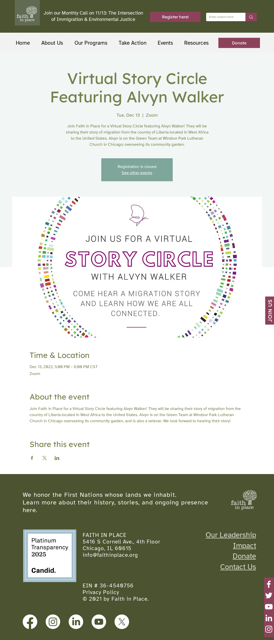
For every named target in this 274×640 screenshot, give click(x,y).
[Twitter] (268, 595)
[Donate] (239, 43)
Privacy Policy (101, 592)
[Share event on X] (44, 458)
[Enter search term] (222, 17)
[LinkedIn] (268, 618)
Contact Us (238, 566)
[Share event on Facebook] (32, 458)
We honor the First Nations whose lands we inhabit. (100, 495)
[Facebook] (268, 584)
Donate (244, 556)
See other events (137, 172)
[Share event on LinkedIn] (57, 458)
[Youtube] (99, 621)
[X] (122, 621)
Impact (244, 545)
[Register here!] (175, 17)
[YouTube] (268, 606)
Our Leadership (231, 534)
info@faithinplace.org (110, 555)
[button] (93, 43)
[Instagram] (268, 629)
